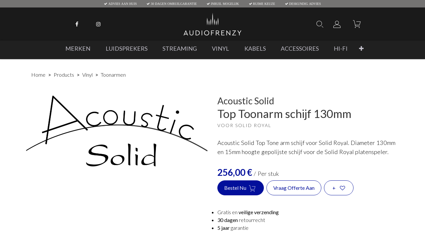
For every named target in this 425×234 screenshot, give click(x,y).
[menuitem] (78, 49)
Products (64, 75)
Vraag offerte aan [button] (294, 188)
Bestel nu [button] (240, 188)
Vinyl (87, 75)
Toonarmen (113, 75)
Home (38, 75)
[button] (361, 49)
